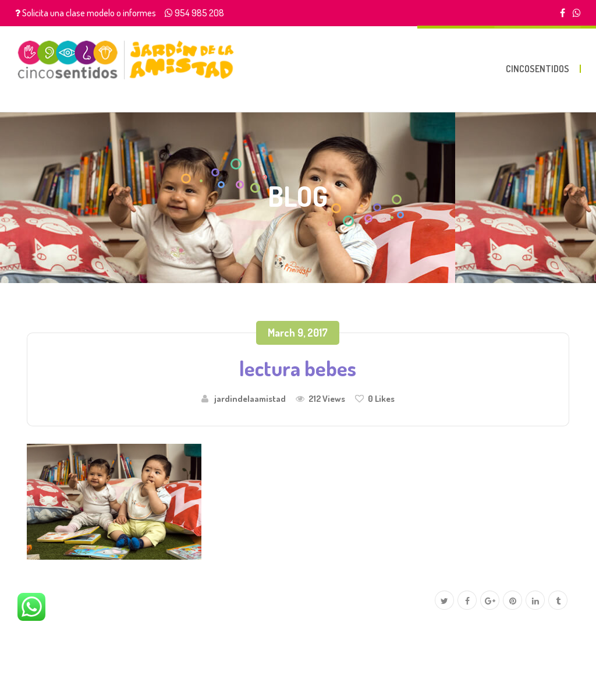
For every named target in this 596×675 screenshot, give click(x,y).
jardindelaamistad (250, 398)
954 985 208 (199, 13)
